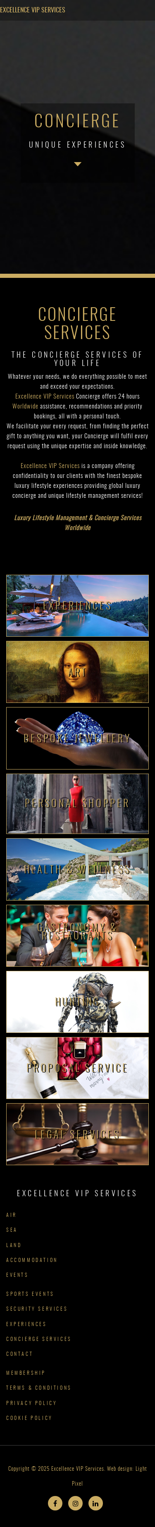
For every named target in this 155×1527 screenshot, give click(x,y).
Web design (119, 1469)
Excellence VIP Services (32, 10)
